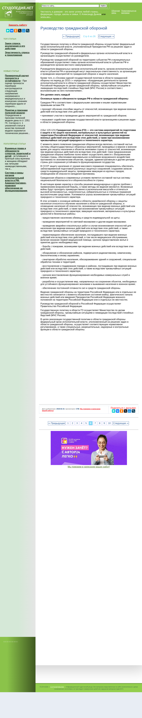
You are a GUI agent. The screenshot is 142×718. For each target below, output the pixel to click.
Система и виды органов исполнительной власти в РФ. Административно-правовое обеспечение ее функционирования (16, 182)
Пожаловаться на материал (128, 12)
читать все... (45, 17)
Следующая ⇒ (106, 36)
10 (109, 423)
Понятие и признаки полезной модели (16, 111)
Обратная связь (115, 12)
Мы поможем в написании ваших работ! (89, 467)
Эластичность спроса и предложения (17, 53)
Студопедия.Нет (57, 686)
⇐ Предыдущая (71, 36)
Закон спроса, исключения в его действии (15, 46)
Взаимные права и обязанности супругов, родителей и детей (18, 152)
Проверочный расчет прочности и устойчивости (17, 78)
